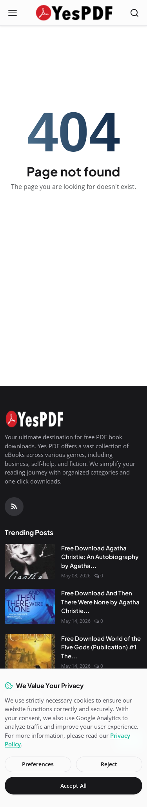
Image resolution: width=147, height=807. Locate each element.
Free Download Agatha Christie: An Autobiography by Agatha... (100, 556)
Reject (109, 764)
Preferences (38, 764)
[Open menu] (12, 13)
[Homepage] (73, 13)
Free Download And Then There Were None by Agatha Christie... (100, 601)
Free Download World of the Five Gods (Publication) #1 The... (101, 647)
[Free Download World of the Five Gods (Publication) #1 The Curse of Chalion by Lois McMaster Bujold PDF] (30, 651)
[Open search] (134, 13)
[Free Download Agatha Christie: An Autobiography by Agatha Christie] (30, 561)
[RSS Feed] (14, 506)
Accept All (73, 785)
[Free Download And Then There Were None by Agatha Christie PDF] (30, 606)
